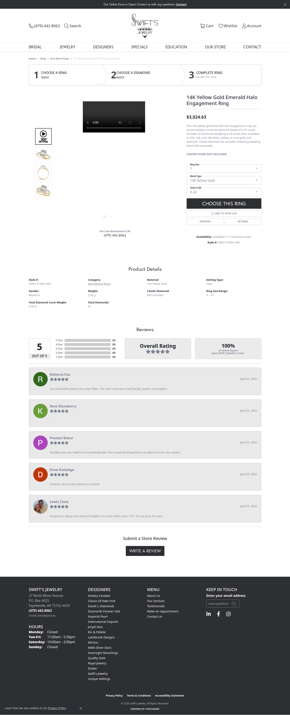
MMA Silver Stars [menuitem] (100, 648)
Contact (252, 46)
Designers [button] (103, 46)
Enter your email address (226, 596)
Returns (243, 221)
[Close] (285, 4)
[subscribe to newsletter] (233, 603)
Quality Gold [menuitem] (96, 658)
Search (45, 77)
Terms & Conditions (139, 695)
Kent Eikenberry (63, 406)
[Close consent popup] (81, 708)
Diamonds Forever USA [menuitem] (104, 611)
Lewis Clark (59, 501)
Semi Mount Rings (59, 58)
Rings (43, 58)
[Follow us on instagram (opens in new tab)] (228, 614)
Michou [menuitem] (93, 642)
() (113, 340)
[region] (114, 163)
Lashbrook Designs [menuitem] (101, 637)
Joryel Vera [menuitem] (95, 627)
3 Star (59, 348)
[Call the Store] (40, 610)
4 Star (59, 344)
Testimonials (156, 606)
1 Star (59, 357)
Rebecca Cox (60, 374)
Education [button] (176, 46)
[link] (44, 26)
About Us (153, 596)
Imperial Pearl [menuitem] (98, 616)
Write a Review (145, 551)
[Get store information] (42, 616)
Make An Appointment (163, 611)
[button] (72, 26)
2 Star (59, 352)
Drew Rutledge (62, 469)
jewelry (33, 58)
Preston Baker (61, 438)
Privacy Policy (114, 695)
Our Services (156, 601)
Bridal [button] (35, 46)
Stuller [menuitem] (92, 668)
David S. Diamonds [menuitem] (101, 606)
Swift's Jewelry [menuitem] (98, 674)
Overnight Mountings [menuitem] (103, 653)
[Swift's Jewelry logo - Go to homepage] (145, 25)
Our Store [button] (215, 46)
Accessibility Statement (169, 695)
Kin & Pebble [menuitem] (97, 632)
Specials (139, 46)
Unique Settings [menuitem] (99, 679)
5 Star (59, 340)
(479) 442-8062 (115, 235)
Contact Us (154, 616)
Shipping (205, 221)
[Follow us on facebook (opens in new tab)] (218, 614)
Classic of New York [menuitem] (102, 601)
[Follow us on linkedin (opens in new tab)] (208, 614)
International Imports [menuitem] (103, 622)
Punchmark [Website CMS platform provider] (152, 709)
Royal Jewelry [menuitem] (97, 663)
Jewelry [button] (67, 46)
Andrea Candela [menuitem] (99, 596)
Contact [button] (181, 4)
